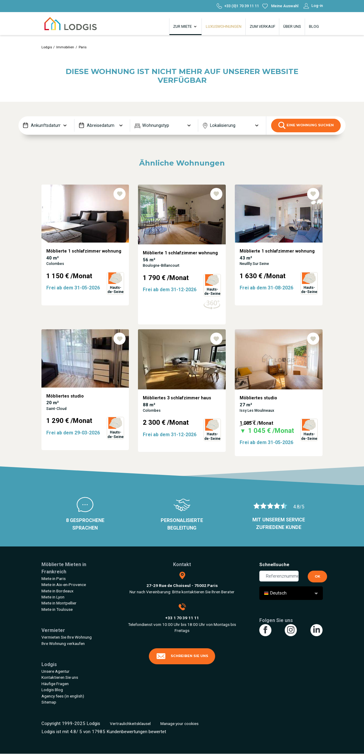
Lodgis (46, 47)
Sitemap (48, 702)
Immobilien (65, 47)
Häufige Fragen (55, 683)
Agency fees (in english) (62, 696)
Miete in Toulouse (57, 609)
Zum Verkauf (262, 26)
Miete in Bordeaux (57, 590)
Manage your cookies (179, 723)
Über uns (292, 26)
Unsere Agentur (55, 671)
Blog (314, 26)
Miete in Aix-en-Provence (63, 584)
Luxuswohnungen (223, 26)
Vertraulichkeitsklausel (130, 723)
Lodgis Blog (52, 689)
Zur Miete (185, 26)
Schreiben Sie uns (182, 656)
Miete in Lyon (52, 596)
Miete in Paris (53, 578)
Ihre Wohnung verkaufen (63, 643)
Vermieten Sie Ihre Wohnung (66, 637)
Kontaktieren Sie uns (59, 677)
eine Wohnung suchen (306, 125)
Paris (83, 47)
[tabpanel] (85, 257)
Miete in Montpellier (59, 603)
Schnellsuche (274, 564)
